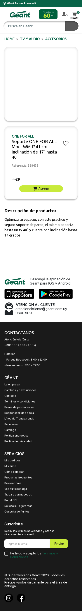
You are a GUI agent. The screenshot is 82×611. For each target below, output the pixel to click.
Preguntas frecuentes (18, 477)
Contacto (10, 396)
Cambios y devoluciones (20, 390)
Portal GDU (11, 500)
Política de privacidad (18, 441)
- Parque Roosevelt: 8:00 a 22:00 (25, 359)
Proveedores (12, 483)
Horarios (9, 354)
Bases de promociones (19, 407)
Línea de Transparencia (19, 418)
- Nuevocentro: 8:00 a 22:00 (22, 365)
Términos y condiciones (19, 401)
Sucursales (11, 424)
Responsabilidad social (19, 413)
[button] (5, 14)
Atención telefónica (17, 339)
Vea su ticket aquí (15, 489)
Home (9, 39)
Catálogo (10, 430)
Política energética (16, 435)
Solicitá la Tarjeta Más (18, 506)
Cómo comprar (14, 472)
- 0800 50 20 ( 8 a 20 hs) (20, 345)
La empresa (12, 384)
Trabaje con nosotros (18, 494)
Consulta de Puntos (17, 511)
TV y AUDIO (30, 39)
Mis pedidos (12, 460)
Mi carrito (10, 466)
